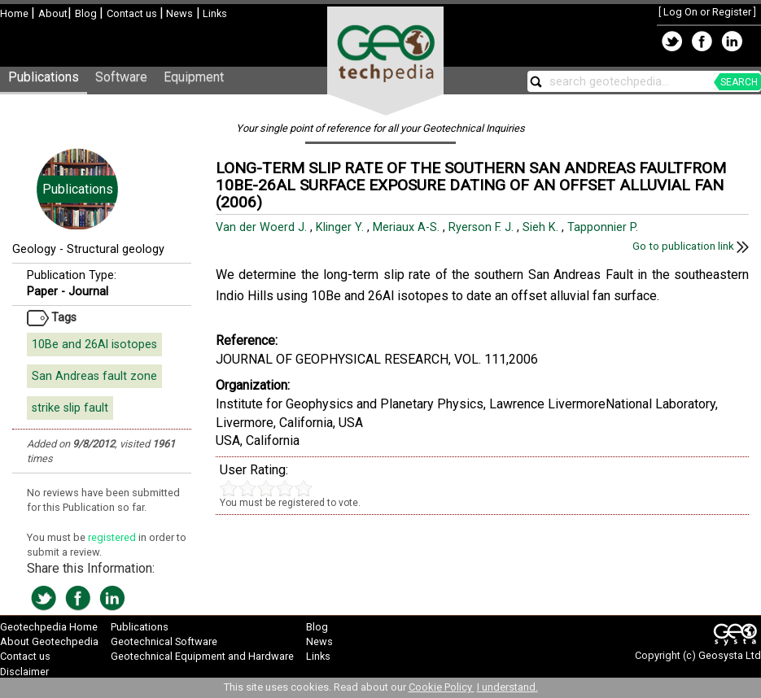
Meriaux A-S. (408, 227)
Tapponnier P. (604, 227)
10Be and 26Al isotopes (94, 344)
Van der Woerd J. (263, 227)
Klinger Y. (341, 227)
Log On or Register (707, 12)
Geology (34, 249)
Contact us (133, 13)
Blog (87, 13)
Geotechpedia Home (49, 627)
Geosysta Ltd (729, 655)
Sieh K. (542, 227)
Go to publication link (690, 246)
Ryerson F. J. (482, 227)
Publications (43, 77)
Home (15, 13)
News (178, 13)
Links (213, 13)
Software (121, 77)
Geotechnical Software (164, 641)
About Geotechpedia (49, 641)
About (53, 13)
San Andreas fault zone (94, 376)
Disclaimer (24, 671)
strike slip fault (70, 408)
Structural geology (115, 249)
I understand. (507, 687)
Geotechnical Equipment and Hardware (202, 656)
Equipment (194, 77)
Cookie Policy (442, 687)
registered (113, 537)
